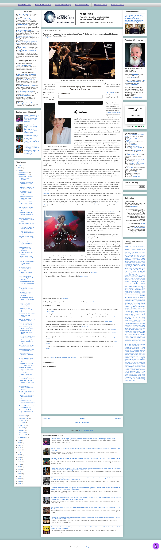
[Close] (105, 83)
